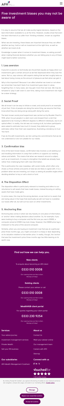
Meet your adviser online (43, 340)
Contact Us (38, 335)
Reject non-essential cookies (32, 396)
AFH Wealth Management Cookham (16, 364)
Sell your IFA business (10, 349)
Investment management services (15, 340)
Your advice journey (9, 335)
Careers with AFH (40, 349)
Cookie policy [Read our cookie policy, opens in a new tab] (50, 383)
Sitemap (37, 354)
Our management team (43, 344)
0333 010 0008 (32, 269)
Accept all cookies (32, 402)
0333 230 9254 (32, 316)
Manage (32, 390)
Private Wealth (7, 344)
